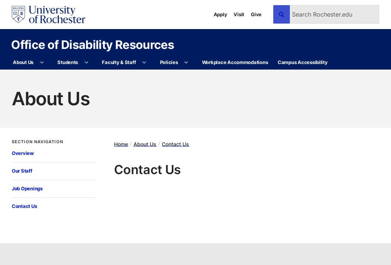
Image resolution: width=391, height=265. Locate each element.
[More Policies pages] (186, 62)
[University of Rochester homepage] (48, 14)
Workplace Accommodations (235, 62)
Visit (239, 14)
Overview (23, 153)
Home (121, 143)
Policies (169, 62)
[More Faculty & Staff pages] (144, 62)
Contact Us (24, 206)
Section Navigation (37, 142)
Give (256, 14)
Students (67, 62)
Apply (220, 14)
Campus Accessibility (303, 62)
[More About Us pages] (42, 62)
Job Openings (27, 188)
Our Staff (22, 170)
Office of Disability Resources (92, 44)
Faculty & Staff (119, 62)
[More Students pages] (86, 62)
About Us (23, 62)
